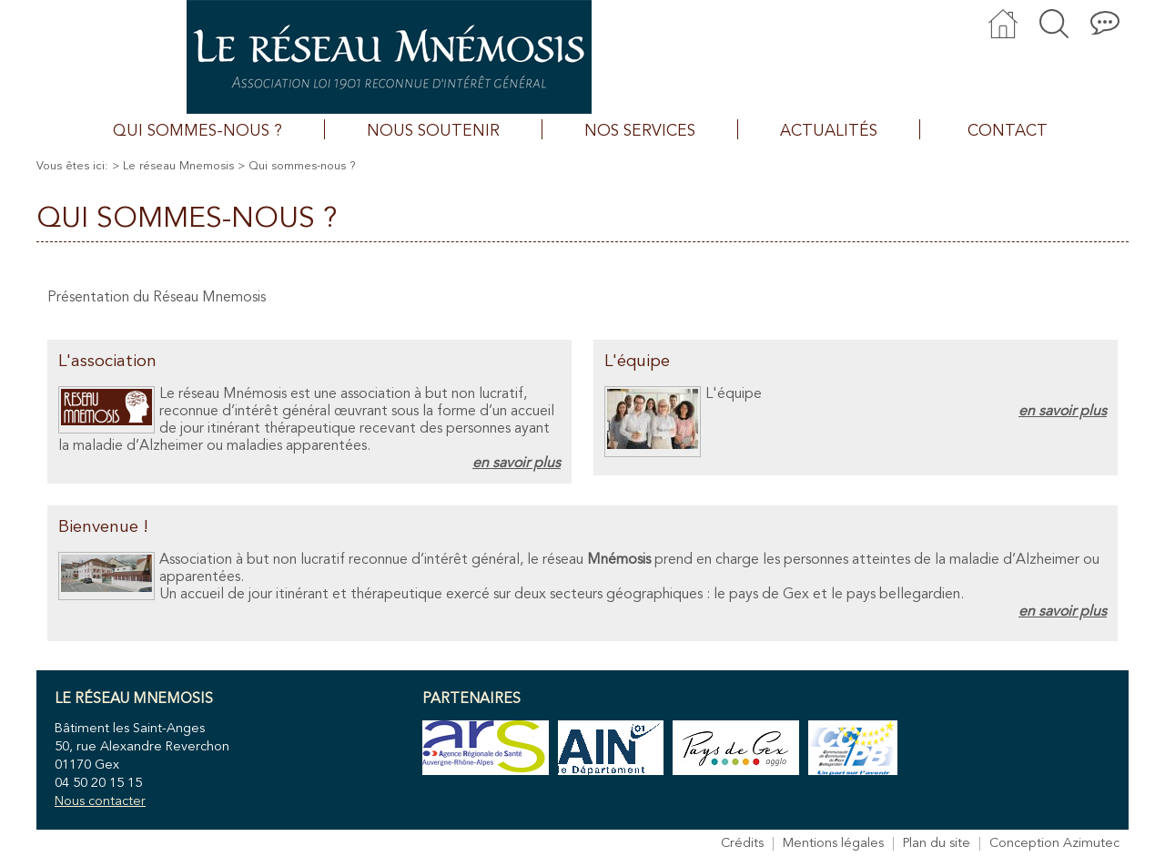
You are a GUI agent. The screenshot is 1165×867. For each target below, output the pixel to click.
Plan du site (936, 844)
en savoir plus (516, 463)
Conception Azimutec (1054, 844)
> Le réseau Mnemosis (173, 166)
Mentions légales (833, 844)
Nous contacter (100, 802)
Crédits (742, 844)
